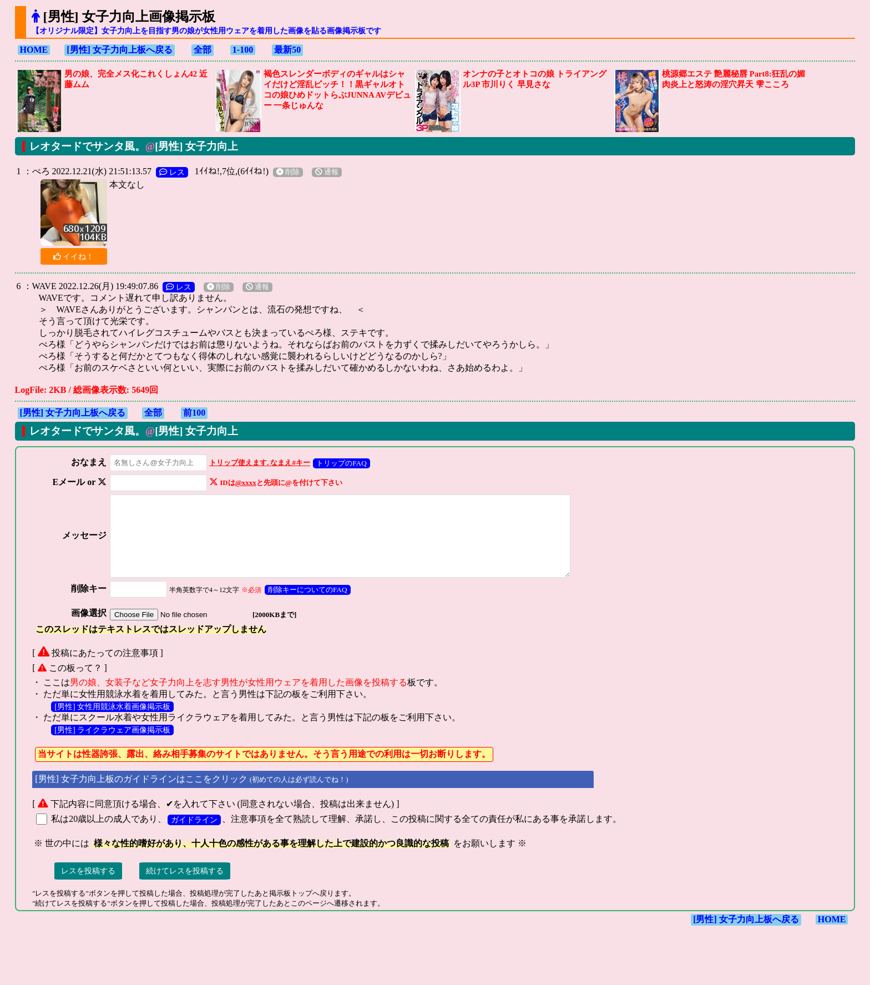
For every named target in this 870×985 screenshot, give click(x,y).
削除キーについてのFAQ (303, 604)
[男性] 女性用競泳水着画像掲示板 (112, 721)
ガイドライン (194, 834)
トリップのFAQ (338, 463)
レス (172, 172)
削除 (288, 172)
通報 (326, 172)
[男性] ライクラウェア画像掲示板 (112, 744)
